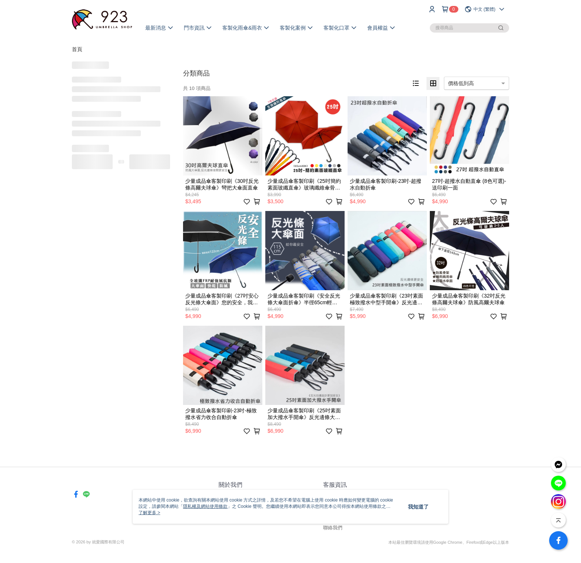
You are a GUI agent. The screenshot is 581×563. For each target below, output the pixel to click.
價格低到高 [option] (461, 83)
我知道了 (418, 507)
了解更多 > (149, 512)
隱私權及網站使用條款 (205, 506)
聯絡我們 (332, 527)
